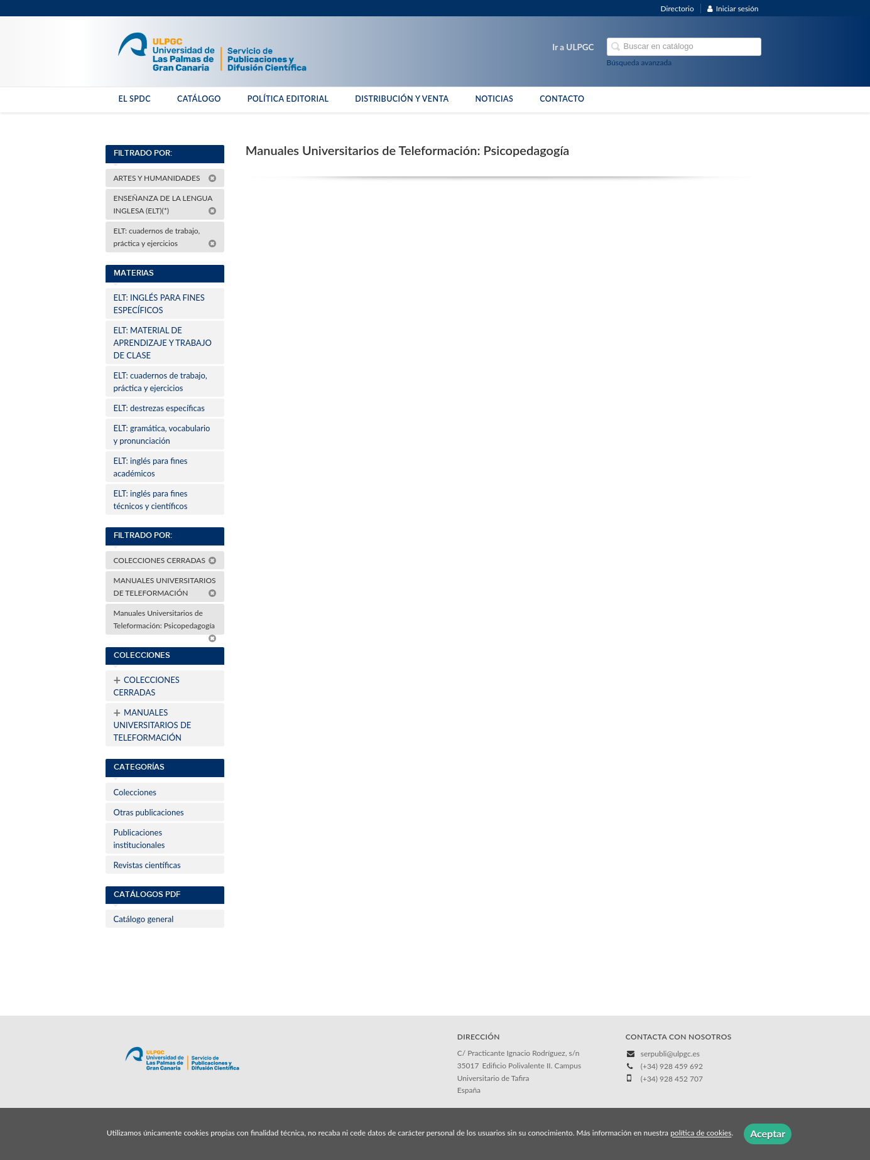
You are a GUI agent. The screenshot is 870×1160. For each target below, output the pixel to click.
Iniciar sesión (733, 8)
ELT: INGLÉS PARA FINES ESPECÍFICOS (159, 304)
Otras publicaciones (149, 812)
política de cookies (700, 1133)
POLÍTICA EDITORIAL (288, 99)
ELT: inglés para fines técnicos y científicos (151, 499)
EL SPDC (135, 99)
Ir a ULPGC (573, 47)
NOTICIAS (494, 99)
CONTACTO (562, 99)
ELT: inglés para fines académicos (151, 467)
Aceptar (767, 1133)
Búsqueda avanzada (639, 62)
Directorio (677, 8)
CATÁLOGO (199, 99)
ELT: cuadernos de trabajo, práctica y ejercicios (165, 237)
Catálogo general (144, 919)
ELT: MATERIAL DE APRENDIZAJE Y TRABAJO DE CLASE (163, 342)
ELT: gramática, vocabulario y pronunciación (162, 434)
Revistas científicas (147, 865)
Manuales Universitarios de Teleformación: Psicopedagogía (165, 621)
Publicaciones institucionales (139, 838)
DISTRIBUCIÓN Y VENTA (402, 99)
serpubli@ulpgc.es (670, 1053)
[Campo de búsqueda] (684, 47)
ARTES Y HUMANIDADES (165, 178)
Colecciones (135, 792)
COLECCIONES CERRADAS (165, 560)
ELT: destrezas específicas (159, 408)
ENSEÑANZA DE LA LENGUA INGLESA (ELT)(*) (165, 204)
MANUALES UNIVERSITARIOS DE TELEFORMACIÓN (165, 587)
